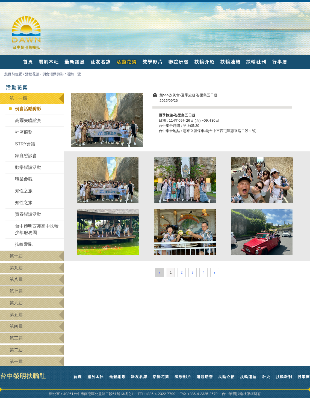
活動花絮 (126, 62)
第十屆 (16, 256)
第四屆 (16, 326)
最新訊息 (74, 62)
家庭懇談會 (26, 155)
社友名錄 (100, 62)
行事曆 (279, 62)
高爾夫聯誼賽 (28, 120)
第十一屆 (18, 98)
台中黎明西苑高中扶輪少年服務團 (37, 229)
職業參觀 (24, 179)
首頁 (28, 62)
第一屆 (16, 361)
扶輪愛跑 (24, 244)
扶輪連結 (230, 62)
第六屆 (16, 303)
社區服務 (24, 132)
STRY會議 (25, 144)
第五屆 (16, 314)
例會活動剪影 (53, 74)
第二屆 (16, 350)
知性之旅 (24, 190)
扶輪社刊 (256, 62)
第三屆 (16, 338)
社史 (266, 377)
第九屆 (16, 267)
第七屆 (16, 291)
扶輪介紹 (204, 62)
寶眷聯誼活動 (28, 214)
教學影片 (152, 62)
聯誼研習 (178, 62)
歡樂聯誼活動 (28, 167)
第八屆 (16, 279)
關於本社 (48, 62)
